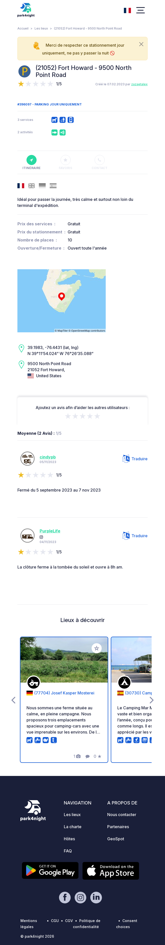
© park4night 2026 (37, 936)
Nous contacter (121, 814)
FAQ (68, 850)
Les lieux (41, 28)
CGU (55, 921)
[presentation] (13, 700)
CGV (69, 921)
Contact (99, 162)
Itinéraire (31, 162)
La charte (72, 826)
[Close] (141, 44)
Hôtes (69, 838)
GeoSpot (115, 838)
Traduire (135, 459)
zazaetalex (139, 84)
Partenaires (118, 826)
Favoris (65, 162)
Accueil (23, 28)
